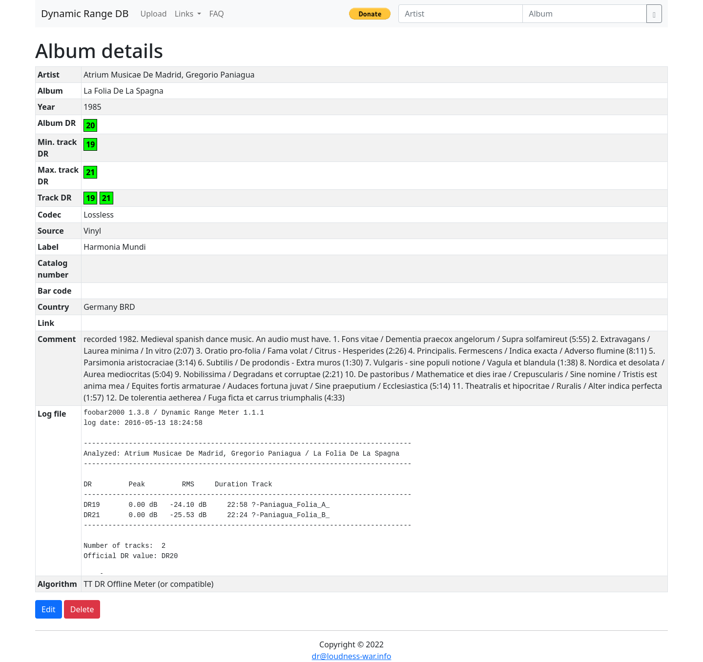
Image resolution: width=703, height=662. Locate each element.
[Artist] (460, 13)
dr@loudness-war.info (352, 656)
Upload (153, 13)
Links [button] (185, 13)
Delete (82, 609)
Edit (48, 609)
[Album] (584, 13)
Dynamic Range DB (84, 13)
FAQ (216, 13)
